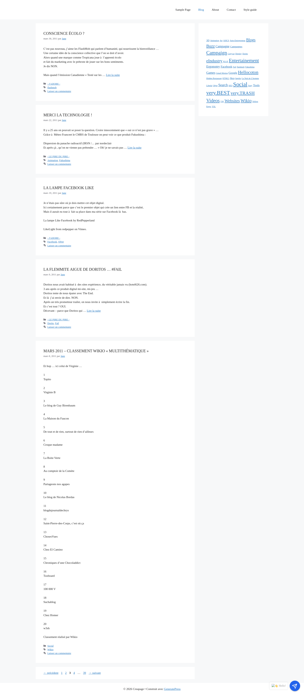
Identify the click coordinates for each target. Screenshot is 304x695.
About (215, 9)
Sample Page (183, 9)
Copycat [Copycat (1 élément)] (231, 54)
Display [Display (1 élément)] (238, 54)
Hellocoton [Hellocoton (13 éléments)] (248, 72)
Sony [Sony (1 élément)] (250, 85)
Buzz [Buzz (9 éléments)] (210, 46)
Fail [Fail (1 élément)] (234, 67)
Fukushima (64, 160)
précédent (50, 672)
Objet (61, 241)
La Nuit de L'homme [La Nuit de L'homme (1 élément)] (250, 78)
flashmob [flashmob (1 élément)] (241, 67)
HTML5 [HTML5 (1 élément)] (225, 78)
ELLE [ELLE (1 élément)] (225, 61)
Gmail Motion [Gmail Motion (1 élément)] (222, 73)
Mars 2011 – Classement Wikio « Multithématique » (97, 351)
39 (85, 672)
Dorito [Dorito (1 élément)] (245, 54)
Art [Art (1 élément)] (221, 40)
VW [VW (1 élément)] (222, 101)
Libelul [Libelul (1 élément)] (209, 85)
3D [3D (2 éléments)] (207, 40)
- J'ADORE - (53, 84)
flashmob (51, 87)
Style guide (250, 9)
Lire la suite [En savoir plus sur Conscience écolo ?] (113, 75)
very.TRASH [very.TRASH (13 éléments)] (243, 93)
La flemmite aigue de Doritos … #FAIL (82, 269)
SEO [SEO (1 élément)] (230, 85)
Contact (231, 9)
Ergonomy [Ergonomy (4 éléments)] (213, 66)
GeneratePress (172, 689)
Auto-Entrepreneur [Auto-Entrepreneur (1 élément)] (237, 40)
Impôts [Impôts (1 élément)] (238, 78)
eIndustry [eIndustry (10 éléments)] (214, 60)
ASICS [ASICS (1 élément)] (226, 40)
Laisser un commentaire (59, 91)
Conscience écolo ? (63, 33)
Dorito (50, 323)
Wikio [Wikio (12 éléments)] (246, 100)
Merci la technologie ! (67, 115)
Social (50, 646)
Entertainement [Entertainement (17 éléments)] (244, 60)
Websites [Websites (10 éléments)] (232, 100)
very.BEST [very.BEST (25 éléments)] (218, 93)
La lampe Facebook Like (68, 188)
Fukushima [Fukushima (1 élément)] (249, 67)
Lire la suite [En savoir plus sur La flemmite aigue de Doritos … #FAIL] (94, 310)
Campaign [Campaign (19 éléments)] (216, 53)
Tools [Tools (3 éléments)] (256, 85)
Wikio (50, 649)
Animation (52, 160)
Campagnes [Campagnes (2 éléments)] (236, 46)
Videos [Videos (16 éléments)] (213, 100)
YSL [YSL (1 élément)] (214, 106)
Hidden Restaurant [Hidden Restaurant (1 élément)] (214, 78)
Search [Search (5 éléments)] (223, 85)
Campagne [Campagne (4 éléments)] (223, 46)
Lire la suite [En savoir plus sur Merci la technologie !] (135, 147)
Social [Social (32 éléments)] (240, 84)
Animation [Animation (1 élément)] (214, 40)
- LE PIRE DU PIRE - (58, 156)
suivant (95, 672)
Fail (57, 323)
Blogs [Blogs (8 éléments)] (251, 40)
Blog (201, 9)
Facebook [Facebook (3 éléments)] (226, 66)
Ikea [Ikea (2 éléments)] (232, 78)
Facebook (52, 241)
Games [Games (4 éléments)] (210, 73)
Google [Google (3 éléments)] (233, 72)
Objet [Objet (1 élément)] (215, 85)
